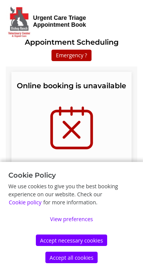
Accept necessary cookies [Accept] (71, 240)
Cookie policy (25, 202)
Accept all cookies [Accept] (71, 257)
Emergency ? (71, 55)
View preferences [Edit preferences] (71, 219)
